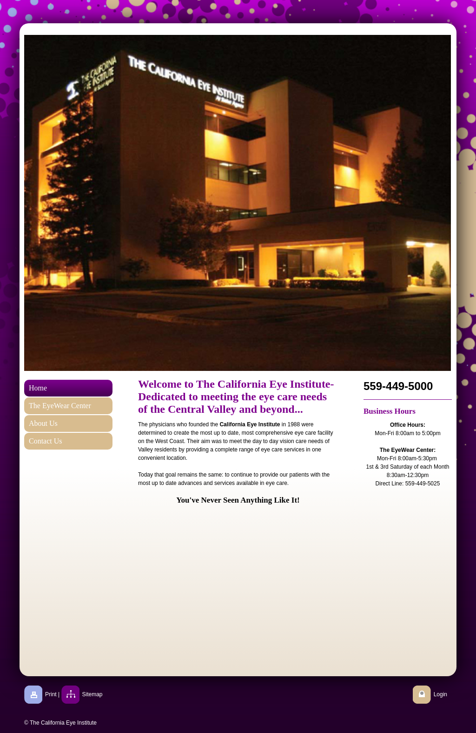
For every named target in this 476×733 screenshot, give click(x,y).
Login (440, 694)
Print (51, 694)
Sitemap (92, 694)
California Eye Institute (249, 424)
